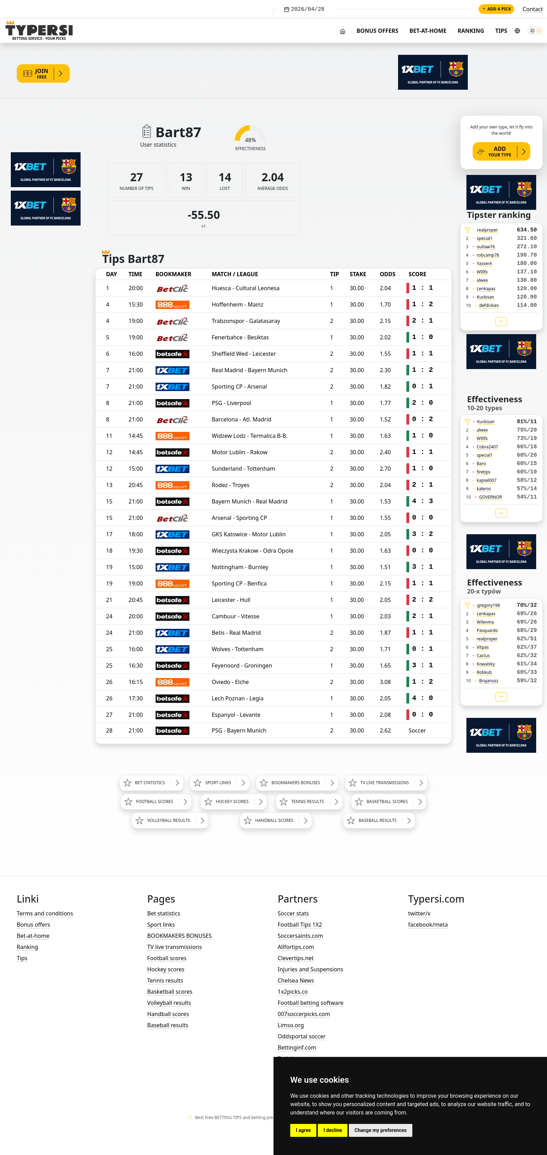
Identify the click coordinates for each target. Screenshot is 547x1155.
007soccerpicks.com (304, 1014)
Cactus (483, 656)
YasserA (484, 263)
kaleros (484, 489)
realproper (487, 230)
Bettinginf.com (297, 1047)
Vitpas (483, 647)
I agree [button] (303, 1130)
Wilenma (485, 622)
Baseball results (167, 1025)
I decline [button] (332, 1130)
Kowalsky (486, 664)
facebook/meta (428, 924)
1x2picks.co (293, 991)
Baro (481, 463)
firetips (483, 472)
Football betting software (311, 1003)
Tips (501, 31)
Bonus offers (377, 31)
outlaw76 (486, 247)
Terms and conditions (45, 913)
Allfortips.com (296, 947)
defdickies (489, 305)
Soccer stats (293, 913)
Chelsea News (296, 980)
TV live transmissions (174, 947)
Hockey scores (166, 969)
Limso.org (291, 1025)
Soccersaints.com (300, 936)
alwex (482, 280)
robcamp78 (488, 255)
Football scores (167, 958)
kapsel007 (487, 480)
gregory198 (488, 605)
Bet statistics (163, 913)
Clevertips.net (296, 958)
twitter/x (419, 913)
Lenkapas (486, 289)
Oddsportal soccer (301, 1036)
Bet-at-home (428, 31)
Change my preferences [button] (380, 1130)
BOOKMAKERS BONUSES (179, 936)
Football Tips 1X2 (300, 924)
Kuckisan (485, 297)
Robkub (484, 672)
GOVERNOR (490, 497)
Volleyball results (169, 1003)
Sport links (161, 924)
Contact (533, 9)
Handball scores (168, 1014)
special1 (485, 238)
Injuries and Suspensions (310, 969)
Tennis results (165, 980)
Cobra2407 (487, 447)
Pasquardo (487, 630)
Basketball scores (170, 991)
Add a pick (496, 9)
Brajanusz (488, 681)
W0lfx (482, 272)
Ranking (471, 31)
